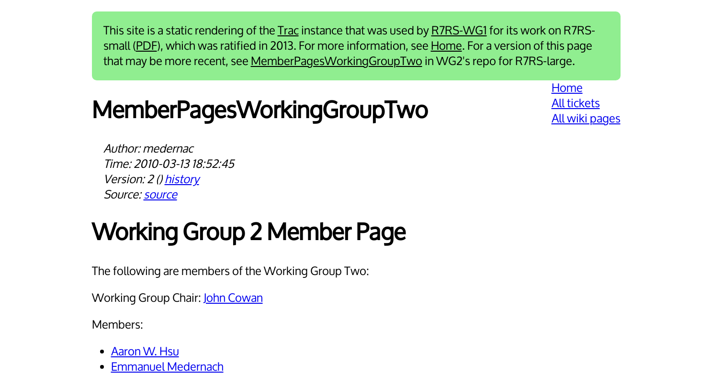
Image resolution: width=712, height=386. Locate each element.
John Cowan (233, 298)
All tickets (576, 103)
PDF (146, 46)
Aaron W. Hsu (145, 351)
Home (446, 46)
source (160, 194)
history (182, 179)
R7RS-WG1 (459, 30)
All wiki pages (586, 118)
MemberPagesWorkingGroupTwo (336, 61)
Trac (288, 30)
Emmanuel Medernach (167, 367)
